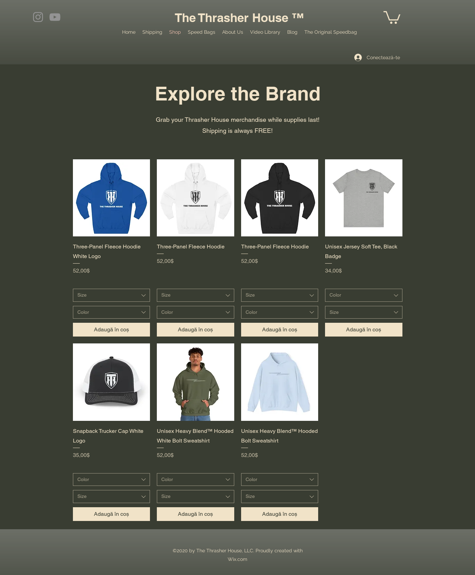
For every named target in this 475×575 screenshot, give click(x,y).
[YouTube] (55, 17)
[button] (392, 17)
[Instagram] (38, 17)
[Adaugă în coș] (111, 330)
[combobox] (111, 295)
